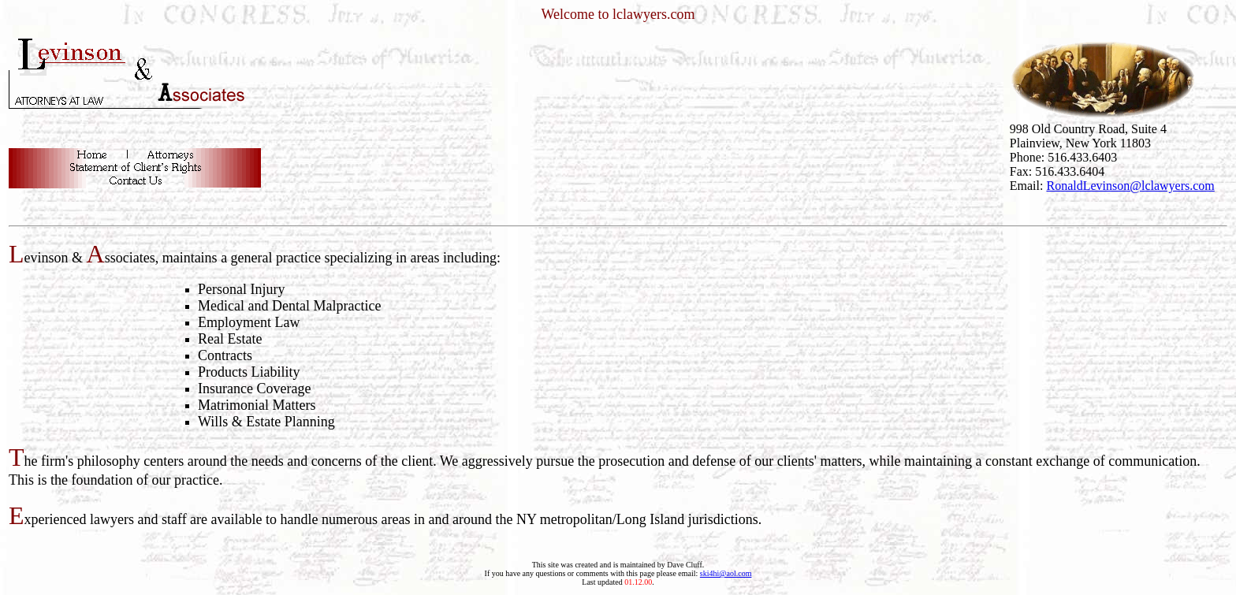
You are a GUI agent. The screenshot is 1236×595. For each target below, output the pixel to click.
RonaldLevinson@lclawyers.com (1130, 185)
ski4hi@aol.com (726, 573)
